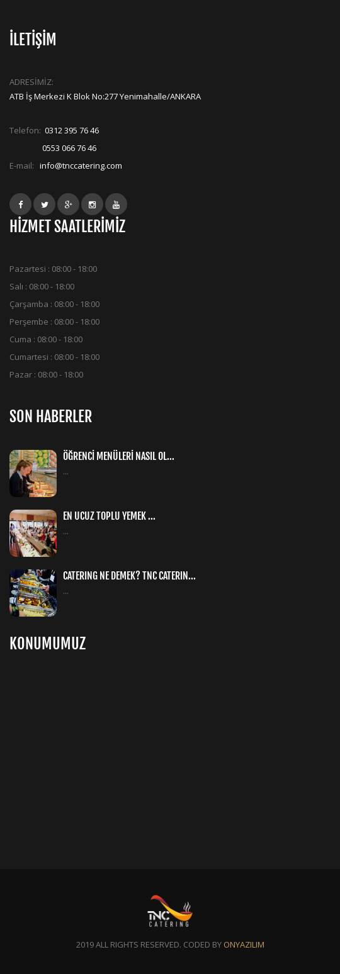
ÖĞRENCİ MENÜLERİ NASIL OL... (118, 456)
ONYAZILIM (244, 944)
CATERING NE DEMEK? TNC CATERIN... (129, 575)
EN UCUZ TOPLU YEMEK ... (109, 516)
